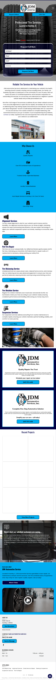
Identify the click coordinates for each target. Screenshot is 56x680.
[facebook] (3, 645)
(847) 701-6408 (7, 637)
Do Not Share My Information (15, 677)
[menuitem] (7, 668)
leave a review (10, 542)
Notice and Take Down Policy (36, 677)
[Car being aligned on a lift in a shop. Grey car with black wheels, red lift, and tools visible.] (15, 474)
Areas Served (6, 630)
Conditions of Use (25, 677)
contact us (6, 115)
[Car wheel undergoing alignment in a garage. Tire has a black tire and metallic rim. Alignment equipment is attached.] (15, 500)
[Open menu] (53, 8)
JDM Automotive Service (17, 634)
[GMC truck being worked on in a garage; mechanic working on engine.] (40, 500)
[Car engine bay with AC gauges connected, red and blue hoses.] (40, 474)
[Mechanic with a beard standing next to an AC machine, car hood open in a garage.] (40, 448)
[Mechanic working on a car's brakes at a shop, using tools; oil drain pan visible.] (15, 448)
